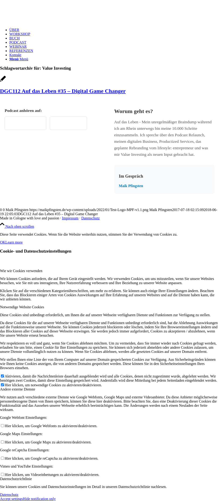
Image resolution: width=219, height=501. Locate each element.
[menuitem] (114, 30)
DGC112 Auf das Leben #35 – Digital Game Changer (63, 91)
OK (2, 242)
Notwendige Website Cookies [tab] (22, 307)
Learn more (14, 242)
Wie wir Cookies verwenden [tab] (21, 271)
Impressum (70, 218)
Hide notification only (39, 499)
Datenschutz (90, 218)
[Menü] (18, 59)
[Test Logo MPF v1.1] (35, 22)
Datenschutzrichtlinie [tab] (16, 479)
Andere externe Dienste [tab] (17, 389)
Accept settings (11, 499)
